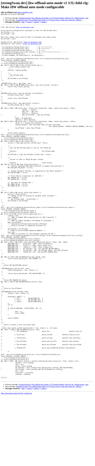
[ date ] (23, 22)
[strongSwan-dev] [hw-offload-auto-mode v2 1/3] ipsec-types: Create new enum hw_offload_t (49, 20)
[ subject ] (36, 22)
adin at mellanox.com (24, 12)
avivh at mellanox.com (32, 47)
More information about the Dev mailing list (16, 464)
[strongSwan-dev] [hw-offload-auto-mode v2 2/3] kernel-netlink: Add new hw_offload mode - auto (53, 18)
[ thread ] (29, 22)
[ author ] (43, 22)
